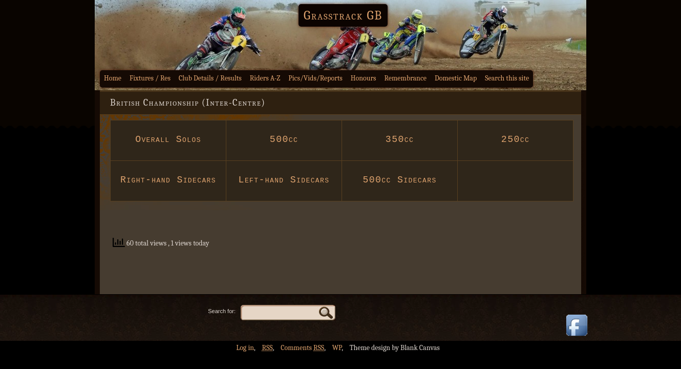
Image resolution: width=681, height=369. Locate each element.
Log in (245, 347)
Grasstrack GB (343, 15)
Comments (302, 347)
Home (112, 78)
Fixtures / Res (150, 78)
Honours (363, 78)
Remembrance (405, 78)
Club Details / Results (210, 78)
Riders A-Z (265, 78)
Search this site (507, 78)
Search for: (222, 311)
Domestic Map (456, 78)
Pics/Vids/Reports (315, 78)
